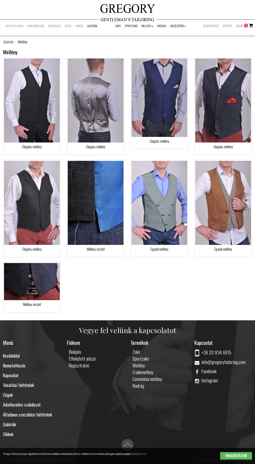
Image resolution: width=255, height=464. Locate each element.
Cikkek (79, 26)
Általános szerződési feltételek (27, 414)
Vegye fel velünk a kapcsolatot (127, 330)
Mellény (147, 26)
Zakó (118, 26)
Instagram (206, 380)
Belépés (227, 26)
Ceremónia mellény (147, 378)
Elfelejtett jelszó (82, 358)
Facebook (205, 371)
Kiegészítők (178, 26)
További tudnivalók (138, 453)
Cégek (68, 26)
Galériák (92, 26)
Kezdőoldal (11, 355)
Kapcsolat (54, 26)
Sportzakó (131, 26)
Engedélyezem (236, 455)
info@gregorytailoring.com (219, 361)
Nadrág (161, 26)
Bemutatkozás (35, 26)
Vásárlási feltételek (18, 385)
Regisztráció (211, 26)
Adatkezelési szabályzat (22, 404)
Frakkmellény (142, 372)
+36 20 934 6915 (14, 26)
